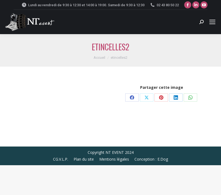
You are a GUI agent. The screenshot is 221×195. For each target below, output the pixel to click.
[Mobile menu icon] (212, 22)
